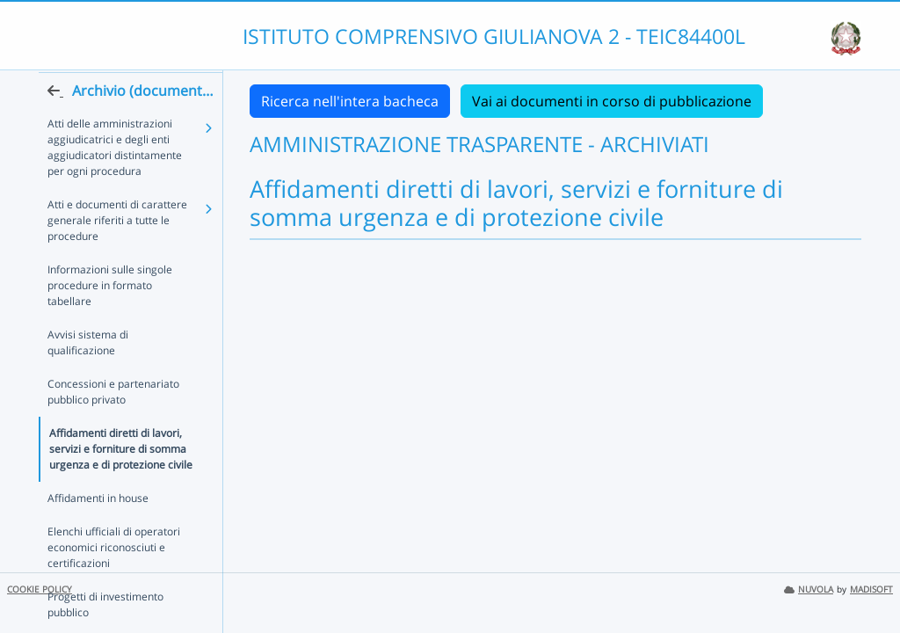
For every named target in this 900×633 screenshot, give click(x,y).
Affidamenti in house (98, 499)
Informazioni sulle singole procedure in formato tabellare (123, 310)
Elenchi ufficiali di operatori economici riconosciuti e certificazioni (113, 549)
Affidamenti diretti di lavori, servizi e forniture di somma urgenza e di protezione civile (120, 450)
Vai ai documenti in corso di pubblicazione (611, 101)
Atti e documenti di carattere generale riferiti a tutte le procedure (117, 253)
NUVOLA (808, 589)
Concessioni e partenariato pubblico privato (113, 393)
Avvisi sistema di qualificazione (123, 352)
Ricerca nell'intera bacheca (350, 101)
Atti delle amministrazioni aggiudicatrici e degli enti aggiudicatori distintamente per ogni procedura (114, 180)
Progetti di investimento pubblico (105, 606)
